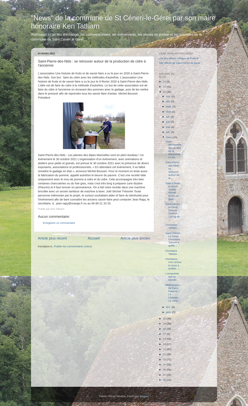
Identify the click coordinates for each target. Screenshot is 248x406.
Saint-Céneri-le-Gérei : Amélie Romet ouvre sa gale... (173, 191)
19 (165, 323)
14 (165, 338)
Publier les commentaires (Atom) (73, 246)
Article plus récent (52, 238)
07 (165, 374)
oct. (168, 101)
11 (165, 354)
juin (168, 121)
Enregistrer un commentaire (59, 222)
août (169, 111)
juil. (168, 116)
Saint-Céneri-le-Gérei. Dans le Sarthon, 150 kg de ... (173, 212)
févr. (169, 307)
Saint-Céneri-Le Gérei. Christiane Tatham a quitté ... (173, 239)
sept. (169, 106)
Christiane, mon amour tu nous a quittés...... (173, 264)
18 (165, 328)
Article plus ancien (135, 238)
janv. (169, 312)
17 (165, 333)
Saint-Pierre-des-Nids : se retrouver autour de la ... (172, 170)
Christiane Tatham (171, 226)
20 (165, 318)
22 (165, 86)
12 (165, 349)
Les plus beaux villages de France (178, 58)
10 (165, 359)
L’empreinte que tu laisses (172, 276)
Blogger (144, 396)
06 (165, 379)
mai (168, 127)
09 (165, 364)
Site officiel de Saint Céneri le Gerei (179, 63)
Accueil (94, 238)
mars (169, 137)
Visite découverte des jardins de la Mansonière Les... (173, 149)
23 (165, 81)
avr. (168, 132)
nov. (168, 96)
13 (165, 344)
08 (165, 369)
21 (165, 91)
